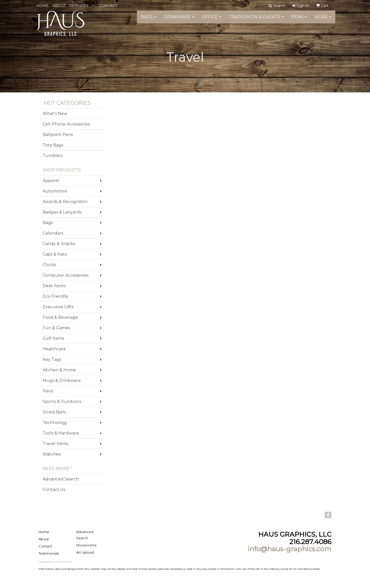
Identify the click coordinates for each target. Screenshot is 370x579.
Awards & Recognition (65, 201)
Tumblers (53, 155)
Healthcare (54, 348)
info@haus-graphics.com (289, 549)
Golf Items (53, 338)
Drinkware (179, 20)
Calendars (53, 233)
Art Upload (85, 552)
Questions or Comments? (55, 561)
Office (211, 20)
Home (44, 532)
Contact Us (54, 489)
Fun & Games (56, 327)
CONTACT (108, 5)
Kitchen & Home (59, 370)
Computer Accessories (65, 275)
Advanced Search (61, 479)
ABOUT (59, 5)
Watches (52, 454)
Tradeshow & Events (256, 20)
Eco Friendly (55, 296)
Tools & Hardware (61, 433)
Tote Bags (53, 145)
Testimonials (49, 553)
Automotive (55, 191)
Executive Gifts (58, 306)
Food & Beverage (60, 317)
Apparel (51, 180)
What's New (55, 113)
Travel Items (55, 443)
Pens (299, 20)
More (322, 20)
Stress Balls (54, 412)
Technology (55, 422)
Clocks (49, 264)
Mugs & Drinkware (62, 380)
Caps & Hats (55, 254)
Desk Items (54, 285)
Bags (148, 20)
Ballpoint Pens (58, 134)
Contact (45, 546)
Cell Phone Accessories (66, 124)
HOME (42, 5)
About (44, 539)
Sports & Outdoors (62, 401)
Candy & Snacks (59, 243)
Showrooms (86, 545)
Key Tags (52, 359)
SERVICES (78, 5)
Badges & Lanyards (62, 212)
